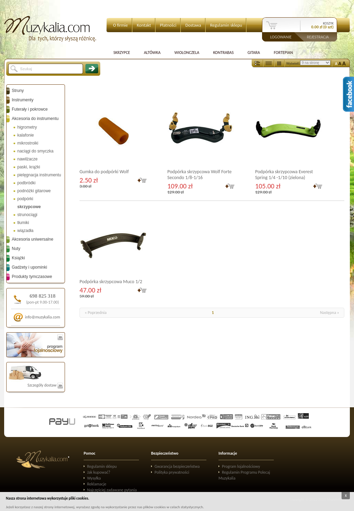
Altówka (152, 52)
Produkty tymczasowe (32, 276)
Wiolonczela (186, 52)
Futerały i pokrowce (30, 109)
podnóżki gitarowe (34, 190)
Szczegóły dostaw (45, 385)
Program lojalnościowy (241, 466)
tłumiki (23, 222)
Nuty (16, 248)
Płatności (168, 25)
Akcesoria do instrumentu (35, 118)
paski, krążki (28, 167)
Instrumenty (23, 99)
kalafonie (25, 135)
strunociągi (27, 214)
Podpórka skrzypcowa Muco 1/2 (111, 282)
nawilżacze (27, 159)
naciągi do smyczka (35, 151)
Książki (18, 257)
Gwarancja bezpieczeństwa (177, 466)
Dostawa (193, 25)
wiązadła (25, 230)
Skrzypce (121, 52)
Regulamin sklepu (226, 25)
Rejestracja (318, 37)
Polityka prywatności (172, 472)
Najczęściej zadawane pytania (112, 489)
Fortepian (283, 52)
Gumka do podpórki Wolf (104, 172)
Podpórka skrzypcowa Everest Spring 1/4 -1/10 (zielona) (284, 174)
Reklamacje (96, 484)
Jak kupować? (98, 472)
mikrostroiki (27, 143)
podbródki (26, 182)
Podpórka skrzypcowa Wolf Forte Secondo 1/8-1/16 (199, 174)
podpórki (25, 198)
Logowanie (281, 37)
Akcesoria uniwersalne (32, 239)
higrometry (27, 127)
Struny (18, 90)
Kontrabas (223, 52)
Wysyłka (94, 478)
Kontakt (144, 25)
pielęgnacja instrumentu (39, 175)
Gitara (254, 52)
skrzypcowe (29, 206)
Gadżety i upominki (29, 267)
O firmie (120, 25)
